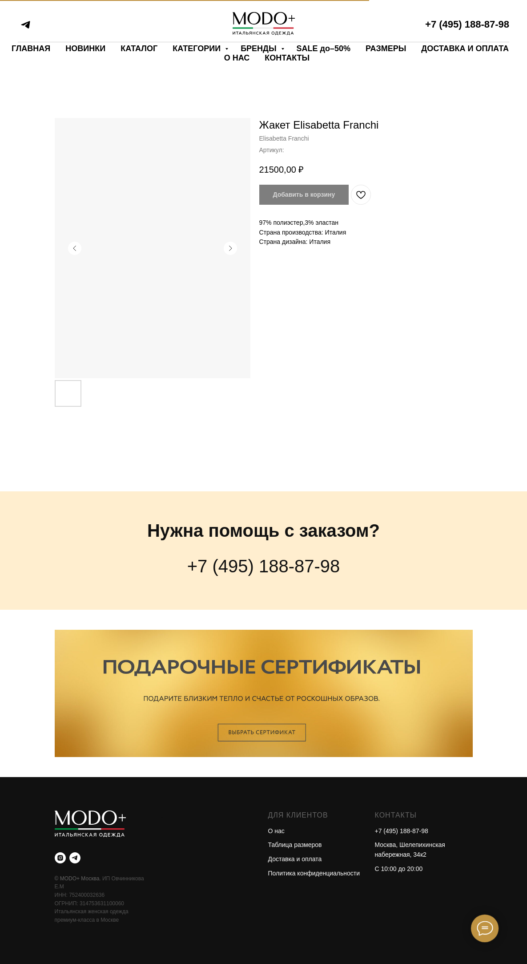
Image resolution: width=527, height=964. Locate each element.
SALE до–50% (323, 48)
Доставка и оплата (295, 859)
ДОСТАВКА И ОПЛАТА (465, 48)
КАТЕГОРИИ (198, 48)
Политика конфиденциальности (314, 873)
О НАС (237, 57)
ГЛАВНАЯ (31, 48)
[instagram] (60, 857)
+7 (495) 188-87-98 (467, 24)
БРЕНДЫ (259, 48)
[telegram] (25, 24)
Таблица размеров (295, 844)
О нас (276, 830)
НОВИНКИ (85, 48)
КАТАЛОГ (139, 48)
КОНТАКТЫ (287, 57)
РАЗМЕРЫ (386, 48)
